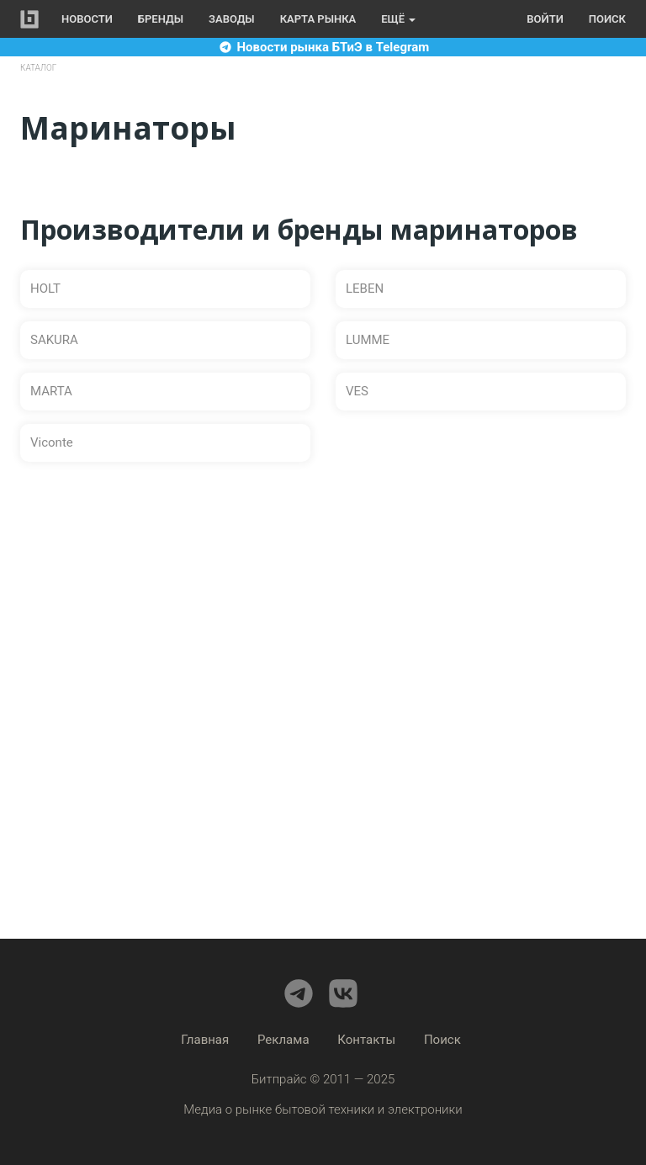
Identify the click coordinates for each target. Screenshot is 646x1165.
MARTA (51, 391)
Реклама (283, 1039)
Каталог (38, 67)
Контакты (366, 1039)
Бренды (160, 19)
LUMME (367, 339)
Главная (205, 1039)
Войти (545, 19)
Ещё (398, 19)
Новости (87, 19)
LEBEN (365, 288)
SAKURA (54, 339)
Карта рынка (318, 19)
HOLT (45, 288)
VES (357, 391)
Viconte (51, 442)
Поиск (607, 19)
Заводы (232, 19)
